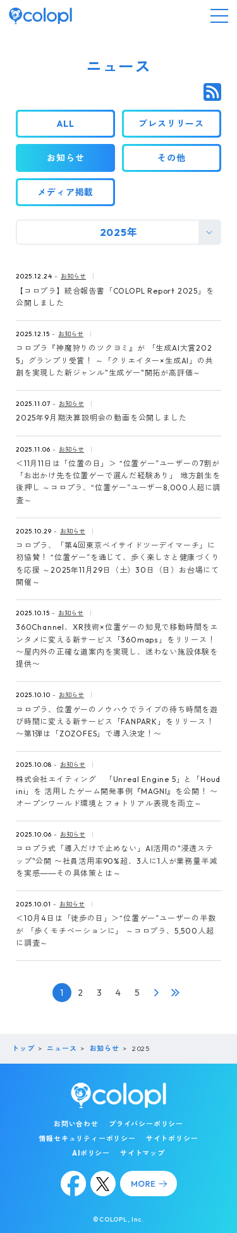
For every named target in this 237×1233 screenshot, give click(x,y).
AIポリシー (91, 1153)
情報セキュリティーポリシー (87, 1138)
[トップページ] (40, 16)
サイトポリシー (172, 1138)
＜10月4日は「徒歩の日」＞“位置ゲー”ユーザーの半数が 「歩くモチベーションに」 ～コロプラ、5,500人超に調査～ (116, 930)
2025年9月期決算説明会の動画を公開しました (101, 417)
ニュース (61, 1048)
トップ (23, 1048)
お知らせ (73, 276)
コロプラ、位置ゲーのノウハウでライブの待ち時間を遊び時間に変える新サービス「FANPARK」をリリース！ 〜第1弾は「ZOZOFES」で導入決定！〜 (117, 721)
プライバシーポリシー (146, 1123)
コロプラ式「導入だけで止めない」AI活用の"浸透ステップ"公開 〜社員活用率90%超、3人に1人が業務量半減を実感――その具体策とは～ (116, 860)
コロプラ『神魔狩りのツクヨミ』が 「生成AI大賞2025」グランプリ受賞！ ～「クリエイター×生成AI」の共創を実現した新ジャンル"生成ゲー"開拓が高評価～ (115, 360)
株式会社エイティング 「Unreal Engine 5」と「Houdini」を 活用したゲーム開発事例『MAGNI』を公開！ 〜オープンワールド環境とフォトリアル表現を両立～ (118, 791)
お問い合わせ (76, 1123)
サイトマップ (142, 1153)
